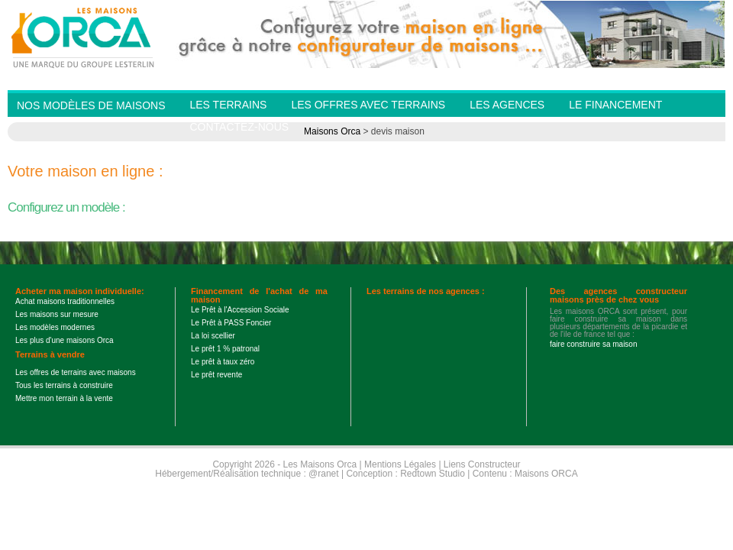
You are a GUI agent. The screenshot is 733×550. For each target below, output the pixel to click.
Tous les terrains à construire (64, 385)
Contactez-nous (239, 127)
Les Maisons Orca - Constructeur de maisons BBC (84, 36)
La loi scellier (213, 336)
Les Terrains (227, 105)
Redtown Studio (432, 473)
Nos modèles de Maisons (91, 105)
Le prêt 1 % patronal (225, 349)
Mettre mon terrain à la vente (64, 398)
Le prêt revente (216, 374)
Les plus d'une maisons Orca (64, 340)
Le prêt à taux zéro (222, 362)
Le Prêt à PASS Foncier (231, 323)
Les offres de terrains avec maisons (75, 372)
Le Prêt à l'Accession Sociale (240, 310)
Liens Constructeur (482, 464)
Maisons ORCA (546, 473)
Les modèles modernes (55, 327)
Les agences (507, 105)
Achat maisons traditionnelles (65, 301)
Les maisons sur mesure (56, 314)
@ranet (323, 473)
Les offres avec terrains (368, 105)
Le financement (615, 105)
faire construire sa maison (594, 344)
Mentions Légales (400, 464)
